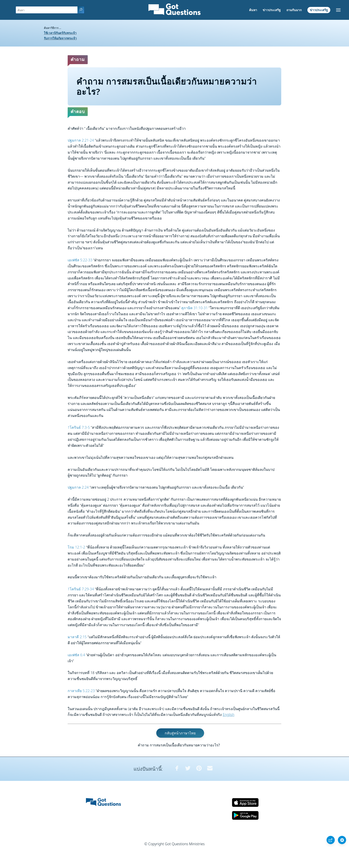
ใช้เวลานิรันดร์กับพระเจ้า (60, 33)
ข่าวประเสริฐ (272, 10)
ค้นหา (253, 10)
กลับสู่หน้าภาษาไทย (180, 733)
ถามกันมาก (294, 10)
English (228, 714)
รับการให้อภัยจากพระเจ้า (60, 38)
